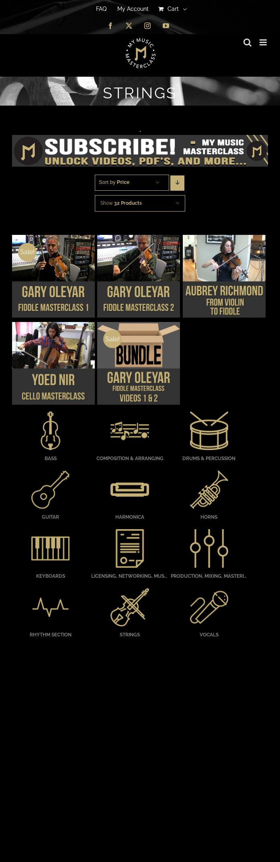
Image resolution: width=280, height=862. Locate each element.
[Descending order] (177, 183)
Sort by (114, 182)
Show (121, 203)
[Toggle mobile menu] (264, 42)
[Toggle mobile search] (247, 42)
